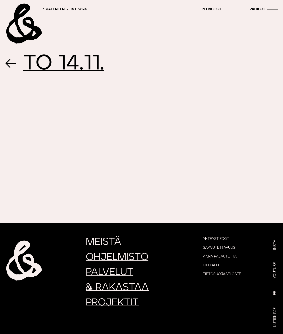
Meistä (103, 242)
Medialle (211, 265)
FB (275, 293)
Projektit (112, 302)
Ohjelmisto (117, 257)
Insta (275, 245)
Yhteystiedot (216, 239)
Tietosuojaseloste (222, 274)
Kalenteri (55, 9)
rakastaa (117, 287)
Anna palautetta (220, 256)
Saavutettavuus (219, 247)
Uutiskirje (275, 317)
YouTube (275, 270)
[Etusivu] (23, 23)
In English (211, 9)
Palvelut (109, 272)
